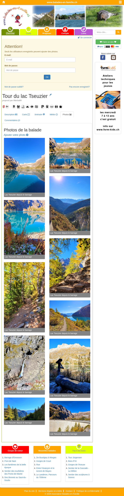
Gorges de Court (43, 461)
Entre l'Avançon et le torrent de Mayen (45, 469)
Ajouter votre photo (16, 135)
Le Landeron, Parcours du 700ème (46, 476)
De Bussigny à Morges (46, 457)
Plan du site (29, 491)
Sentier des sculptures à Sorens (79, 476)
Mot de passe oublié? (14, 87)
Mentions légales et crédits (50, 491)
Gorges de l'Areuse (76, 464)
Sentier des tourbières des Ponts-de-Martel (14, 472)
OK (47, 77)
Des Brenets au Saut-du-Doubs (15, 478)
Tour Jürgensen (75, 457)
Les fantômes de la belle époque (15, 466)
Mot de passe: (11, 65)
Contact (69, 491)
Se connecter (85, 37)
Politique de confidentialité (87, 491)
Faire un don (108, 42)
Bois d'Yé (72, 461)
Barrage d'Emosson (13, 457)
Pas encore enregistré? (79, 87)
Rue (38, 464)
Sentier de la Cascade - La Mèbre (78, 469)
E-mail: (8, 55)
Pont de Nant (10, 461)
